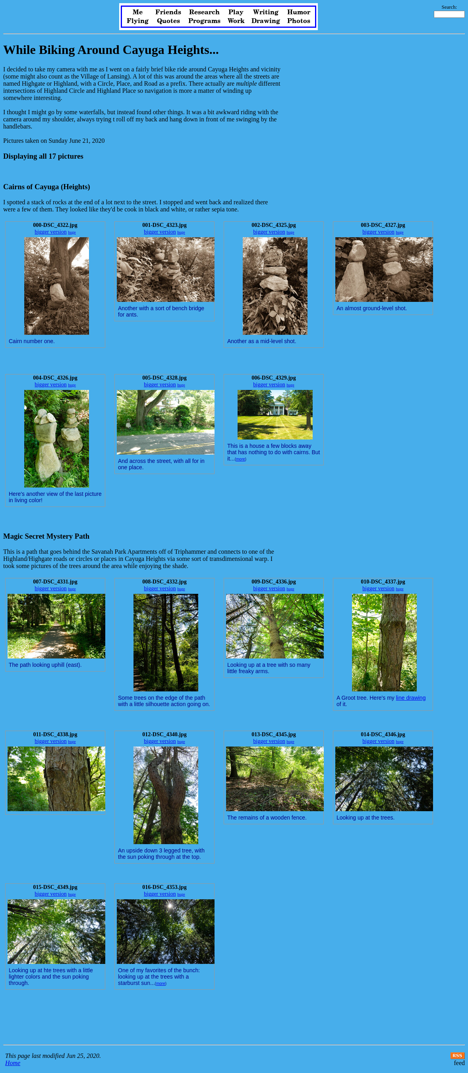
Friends (168, 12)
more (240, 459)
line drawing (411, 698)
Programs (204, 21)
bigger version (50, 232)
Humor (298, 12)
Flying (138, 21)
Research (204, 12)
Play (236, 12)
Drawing (265, 21)
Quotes (168, 21)
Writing (265, 12)
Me (138, 12)
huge (71, 232)
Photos (298, 21)
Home (12, 1063)
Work (236, 21)
